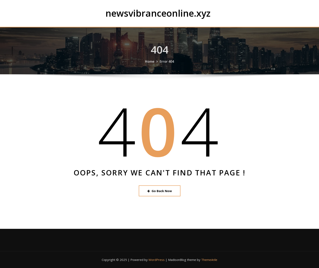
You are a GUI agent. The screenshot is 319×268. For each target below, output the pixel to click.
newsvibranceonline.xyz (158, 13)
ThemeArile (209, 260)
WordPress (157, 260)
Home (149, 66)
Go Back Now (159, 191)
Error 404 (167, 66)
